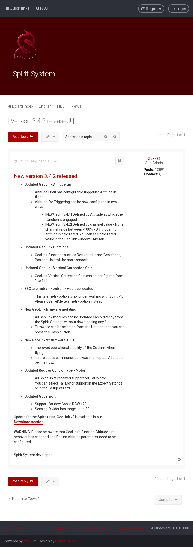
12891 (160, 169)
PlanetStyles (65, 541)
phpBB (28, 541)
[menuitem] (41, 8)
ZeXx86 (154, 158)
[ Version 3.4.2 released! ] (41, 120)
